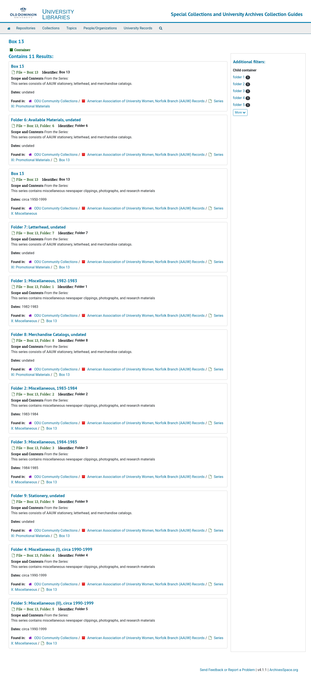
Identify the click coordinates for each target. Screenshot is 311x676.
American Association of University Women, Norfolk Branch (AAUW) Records (146, 101)
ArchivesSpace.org (283, 670)
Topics (71, 28)
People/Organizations (100, 28)
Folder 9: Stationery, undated (38, 495)
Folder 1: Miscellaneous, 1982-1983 (44, 281)
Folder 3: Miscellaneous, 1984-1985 (44, 442)
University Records (138, 28)
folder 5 (239, 105)
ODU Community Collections (56, 101)
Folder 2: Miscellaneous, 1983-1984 (44, 388)
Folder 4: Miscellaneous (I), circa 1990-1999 (51, 549)
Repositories (25, 28)
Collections (51, 28)
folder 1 (239, 77)
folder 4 (239, 98)
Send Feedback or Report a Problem (227, 670)
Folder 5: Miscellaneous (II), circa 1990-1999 (52, 603)
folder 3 (239, 91)
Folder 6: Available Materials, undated (46, 120)
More (240, 112)
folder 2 (239, 84)
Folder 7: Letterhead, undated (38, 227)
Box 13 (17, 66)
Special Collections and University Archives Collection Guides (237, 14)
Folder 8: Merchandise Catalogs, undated (48, 334)
